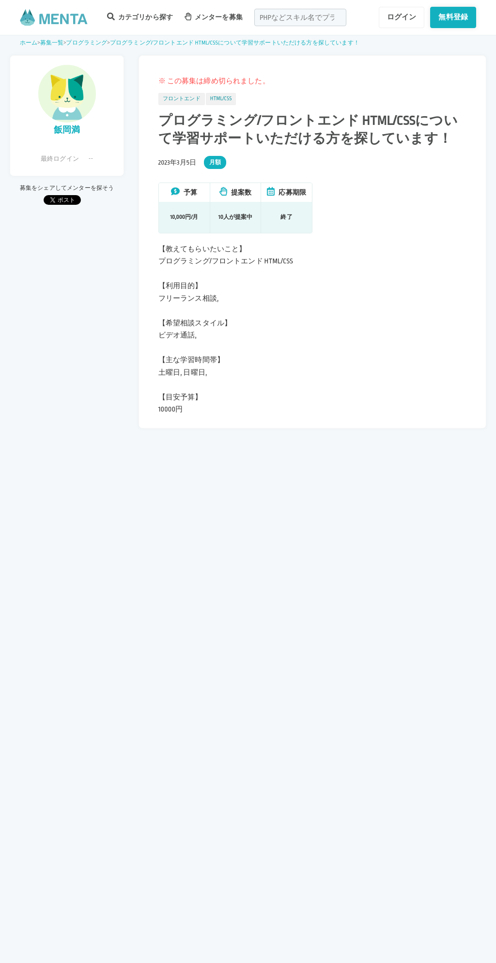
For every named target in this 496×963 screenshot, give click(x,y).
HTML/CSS (221, 99)
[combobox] (300, 17)
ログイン (402, 17)
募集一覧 (52, 43)
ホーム (28, 43)
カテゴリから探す (140, 17)
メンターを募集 (214, 17)
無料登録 (453, 17)
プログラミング (86, 43)
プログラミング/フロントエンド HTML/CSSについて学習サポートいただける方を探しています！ (234, 43)
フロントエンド (182, 99)
